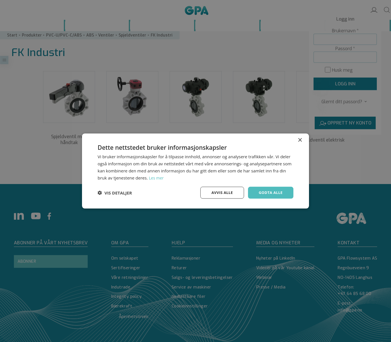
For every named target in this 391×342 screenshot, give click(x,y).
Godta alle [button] (270, 192)
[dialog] (195, 171)
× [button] (300, 140)
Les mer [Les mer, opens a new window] (157, 177)
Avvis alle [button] (219, 192)
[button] (115, 192)
